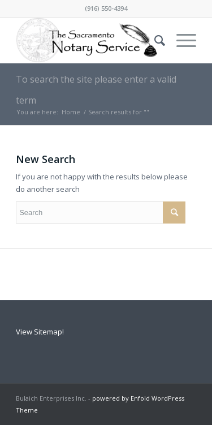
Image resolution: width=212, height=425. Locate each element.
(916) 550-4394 (106, 8)
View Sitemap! (40, 332)
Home (71, 112)
